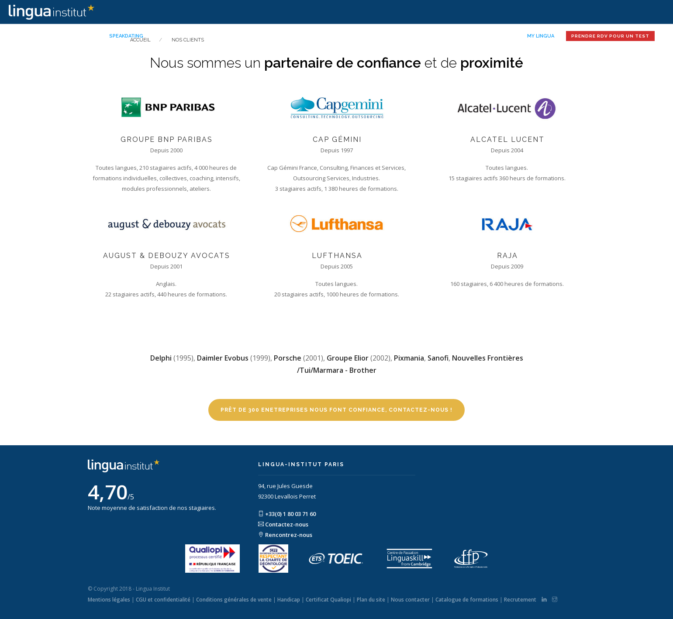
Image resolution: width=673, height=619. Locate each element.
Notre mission (222, 36)
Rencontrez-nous (285, 535)
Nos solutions (333, 36)
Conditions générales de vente (234, 599)
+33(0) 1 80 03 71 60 (287, 514)
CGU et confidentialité (163, 599)
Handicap (288, 599)
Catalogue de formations (466, 599)
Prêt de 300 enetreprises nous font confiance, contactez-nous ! (336, 410)
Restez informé (488, 36)
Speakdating (126, 36)
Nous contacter (410, 599)
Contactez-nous (283, 524)
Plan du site (371, 599)
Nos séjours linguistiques (410, 36)
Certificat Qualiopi (328, 599)
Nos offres (168, 36)
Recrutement (520, 599)
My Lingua (540, 36)
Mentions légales (109, 599)
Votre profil (277, 36)
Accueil (89, 36)
